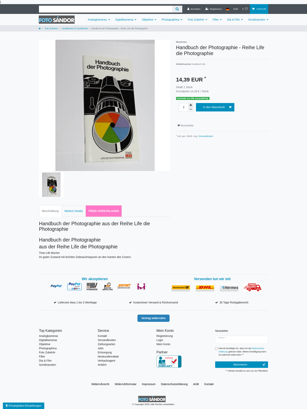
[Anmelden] (194, 9)
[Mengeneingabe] (183, 107)
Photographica (170, 19)
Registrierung (164, 336)
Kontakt (102, 336)
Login (159, 340)
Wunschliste (185, 125)
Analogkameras (97, 19)
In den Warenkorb (217, 107)
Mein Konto (163, 344)
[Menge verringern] (190, 109)
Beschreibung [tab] (50, 211)
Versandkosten (206, 136)
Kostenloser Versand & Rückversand (155, 302)
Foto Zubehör (196, 19)
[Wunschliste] (245, 9)
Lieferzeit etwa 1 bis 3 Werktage (77, 302)
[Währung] (235, 9)
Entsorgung (105, 352)
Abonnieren (249, 364)
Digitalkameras (124, 19)
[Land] (227, 9)
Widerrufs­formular (125, 384)
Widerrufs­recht (100, 384)
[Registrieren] (213, 9)
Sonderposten (256, 19)
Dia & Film (233, 19)
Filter (216, 19)
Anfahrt (102, 364)
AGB (196, 384)
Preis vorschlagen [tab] (103, 211)
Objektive (147, 19)
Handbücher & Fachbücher (74, 28)
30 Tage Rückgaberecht (233, 302)
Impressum (148, 384)
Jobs (101, 348)
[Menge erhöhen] (190, 105)
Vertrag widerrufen (153, 318)
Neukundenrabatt (108, 356)
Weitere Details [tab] (73, 211)
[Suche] (177, 9)
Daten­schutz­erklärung (174, 384)
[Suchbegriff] (105, 9)
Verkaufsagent (106, 360)
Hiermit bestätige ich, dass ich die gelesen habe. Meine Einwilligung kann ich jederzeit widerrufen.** (242, 351)
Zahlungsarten (106, 344)
